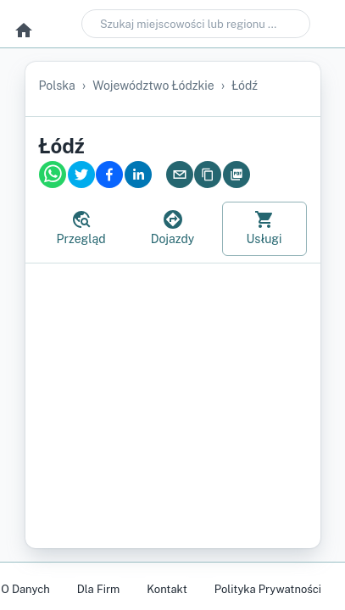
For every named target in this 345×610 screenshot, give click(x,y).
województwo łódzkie (153, 85)
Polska (57, 85)
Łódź (244, 85)
